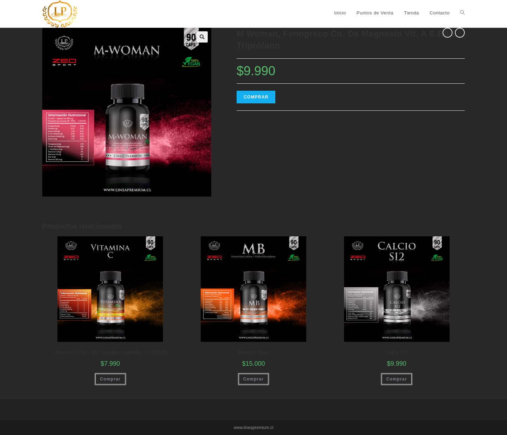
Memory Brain (253, 352)
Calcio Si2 (397, 352)
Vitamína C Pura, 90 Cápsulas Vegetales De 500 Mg (110, 352)
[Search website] (462, 13)
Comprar (256, 97)
